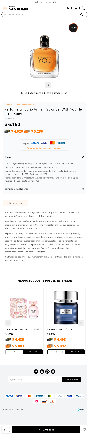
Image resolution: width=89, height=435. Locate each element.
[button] (84, 14)
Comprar (48, 429)
